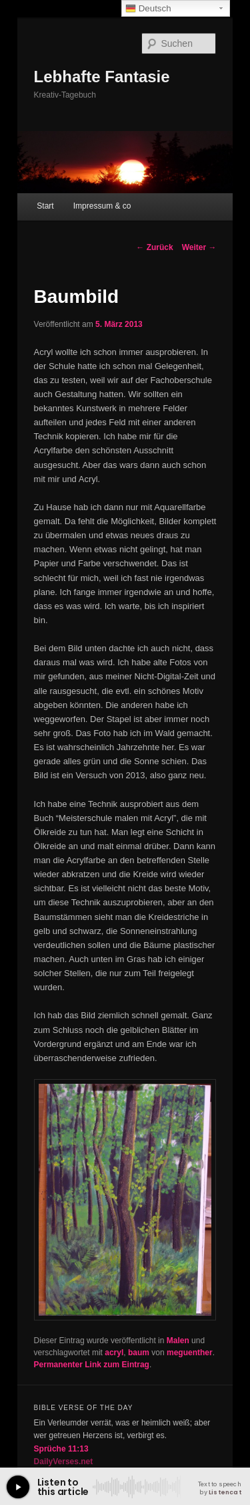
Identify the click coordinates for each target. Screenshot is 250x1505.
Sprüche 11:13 (61, 1449)
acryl (114, 1352)
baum (138, 1352)
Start (45, 206)
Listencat (225, 1492)
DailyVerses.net (63, 1461)
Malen (178, 1340)
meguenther (190, 1352)
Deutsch (148, 8)
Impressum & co (102, 206)
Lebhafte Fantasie (102, 77)
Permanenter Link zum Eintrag (91, 1364)
